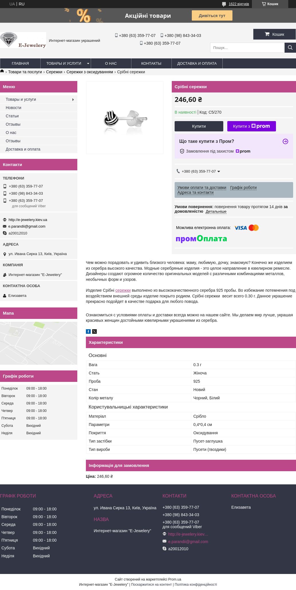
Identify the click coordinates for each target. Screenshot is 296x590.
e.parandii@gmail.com (27, 226)
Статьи (12, 116)
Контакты (151, 63)
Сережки (54, 72)
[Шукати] (290, 48)
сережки (123, 290)
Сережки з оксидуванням (89, 72)
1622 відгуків (239, 4)
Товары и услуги (63, 63)
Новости (13, 107)
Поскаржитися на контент (151, 585)
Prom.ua (174, 579)
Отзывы (13, 124)
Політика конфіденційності (196, 585)
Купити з (251, 126)
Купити (199, 126)
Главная (20, 63)
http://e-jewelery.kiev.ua (28, 220)
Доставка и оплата (197, 63)
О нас (111, 63)
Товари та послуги (25, 72)
